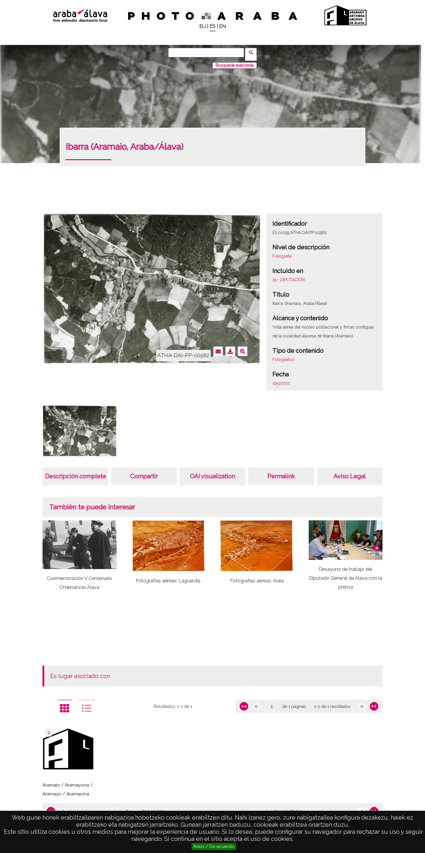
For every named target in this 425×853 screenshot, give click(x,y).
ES (212, 26)
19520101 (281, 379)
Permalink (281, 472)
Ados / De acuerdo (213, 846)
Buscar (253, 52)
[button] (377, 544)
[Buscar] (208, 52)
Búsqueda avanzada (234, 61)
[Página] (271, 703)
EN (222, 26)
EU (202, 26)
